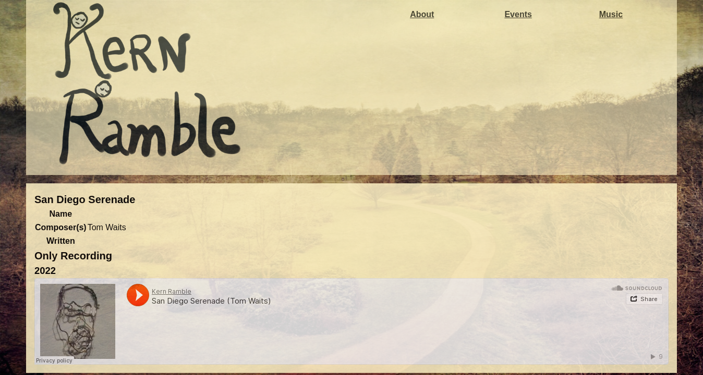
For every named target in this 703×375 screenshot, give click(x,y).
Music (611, 14)
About (422, 14)
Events (517, 14)
